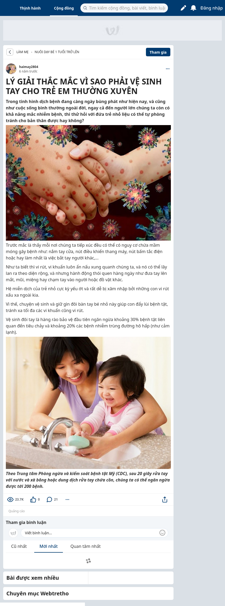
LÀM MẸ (22, 52)
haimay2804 (28, 67)
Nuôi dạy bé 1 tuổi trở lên (57, 52)
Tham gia (158, 52)
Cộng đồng (64, 8)
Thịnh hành (30, 8)
